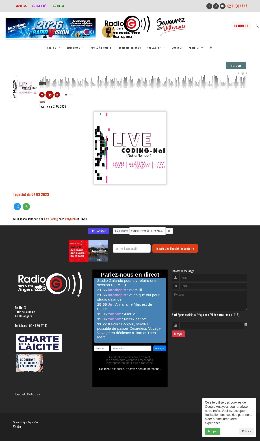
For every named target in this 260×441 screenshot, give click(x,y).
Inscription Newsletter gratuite (175, 248)
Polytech (70, 216)
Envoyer (178, 334)
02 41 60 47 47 (237, 6)
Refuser (246, 431)
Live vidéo (39, 6)
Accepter (213, 431)
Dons (21, 6)
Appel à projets (101, 47)
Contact (177, 47)
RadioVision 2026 (129, 47)
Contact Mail (34, 394)
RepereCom (33, 422)
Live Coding (51, 216)
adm (17, 426)
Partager (98, 231)
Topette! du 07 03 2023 (31, 192)
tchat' (58, 6)
